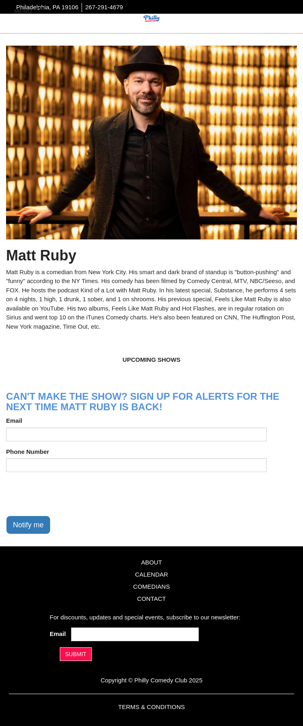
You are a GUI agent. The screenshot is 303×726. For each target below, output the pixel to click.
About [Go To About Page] (151, 562)
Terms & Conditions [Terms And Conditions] (151, 706)
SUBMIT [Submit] (75, 654)
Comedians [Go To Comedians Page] (151, 586)
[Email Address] (135, 634)
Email (14, 420)
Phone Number (27, 451)
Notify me (28, 525)
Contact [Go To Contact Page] (151, 598)
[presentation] (67, 494)
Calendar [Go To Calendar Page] (151, 574)
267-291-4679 (104, 7)
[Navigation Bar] (40, 10)
